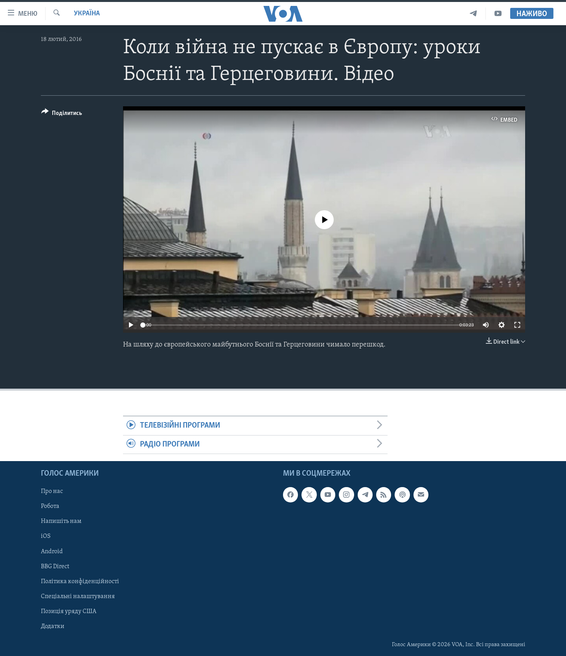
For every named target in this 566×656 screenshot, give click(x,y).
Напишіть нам (61, 522)
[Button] (61, 114)
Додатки (52, 626)
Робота (50, 507)
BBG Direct (55, 566)
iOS (46, 537)
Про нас (52, 492)
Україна (87, 13)
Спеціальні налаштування (78, 596)
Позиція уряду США (68, 611)
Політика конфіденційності (80, 581)
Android (52, 552)
